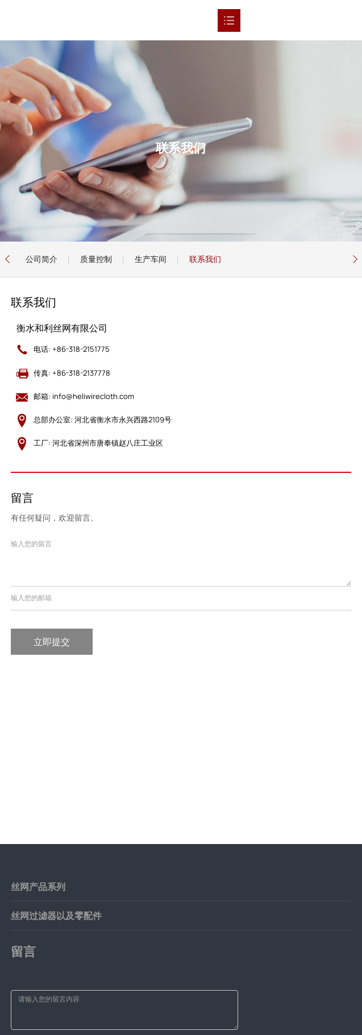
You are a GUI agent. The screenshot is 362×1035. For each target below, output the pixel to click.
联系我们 (205, 258)
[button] (7, 259)
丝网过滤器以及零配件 (56, 915)
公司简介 (41, 258)
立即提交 (52, 641)
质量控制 (96, 258)
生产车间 (151, 258)
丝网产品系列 (38, 886)
